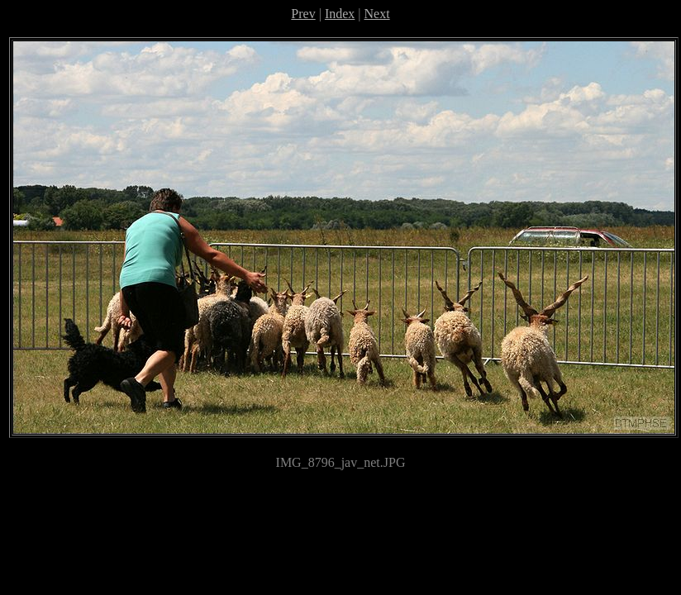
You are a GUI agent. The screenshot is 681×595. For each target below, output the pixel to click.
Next (377, 14)
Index (340, 14)
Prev (303, 14)
